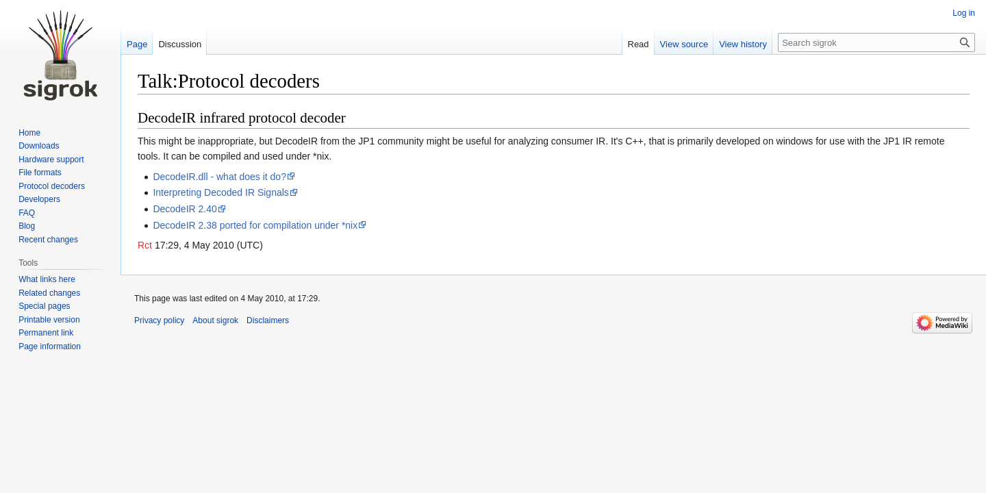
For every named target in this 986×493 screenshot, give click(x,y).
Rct (145, 245)
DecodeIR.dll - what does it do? (219, 176)
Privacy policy (159, 320)
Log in (963, 13)
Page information (49, 346)
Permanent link (45, 333)
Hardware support (51, 159)
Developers (39, 199)
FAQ (26, 213)
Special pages (44, 306)
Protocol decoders (51, 186)
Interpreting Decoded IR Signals (220, 192)
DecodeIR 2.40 (184, 208)
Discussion (179, 44)
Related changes (49, 293)
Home (29, 133)
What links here (46, 279)
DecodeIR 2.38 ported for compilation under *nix (255, 225)
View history (743, 44)
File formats (40, 172)
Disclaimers (267, 320)
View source (684, 44)
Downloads (38, 146)
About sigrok (215, 320)
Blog (26, 226)
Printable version (48, 320)
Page (137, 44)
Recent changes (48, 239)
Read (638, 44)
